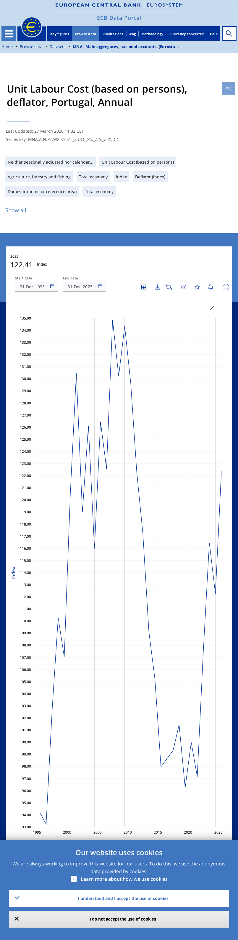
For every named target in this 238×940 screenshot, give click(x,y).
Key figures (59, 34)
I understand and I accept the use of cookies (123, 898)
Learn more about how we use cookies (124, 879)
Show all (15, 210)
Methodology (152, 34)
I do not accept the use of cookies (123, 919)
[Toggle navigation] (8, 33)
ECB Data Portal (119, 17)
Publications (113, 34)
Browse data (85, 34)
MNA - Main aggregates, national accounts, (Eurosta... (126, 46)
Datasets (58, 46)
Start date (23, 278)
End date (70, 278)
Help (214, 34)
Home (7, 46)
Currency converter (187, 34)
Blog (132, 34)
